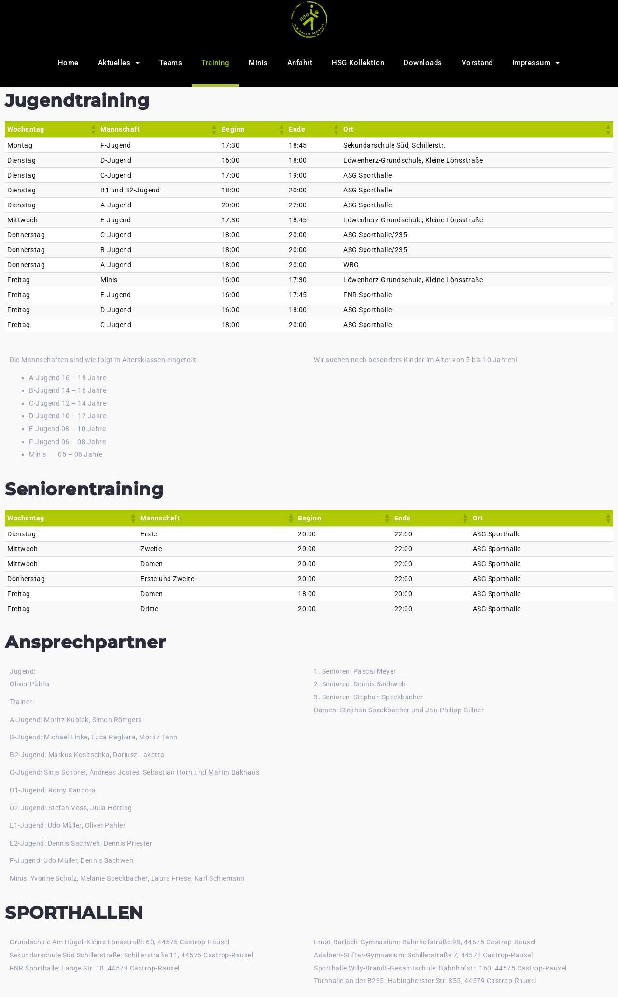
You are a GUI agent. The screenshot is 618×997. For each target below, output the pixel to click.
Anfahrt (300, 62)
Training (215, 62)
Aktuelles (119, 63)
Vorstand (477, 62)
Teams (171, 62)
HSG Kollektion (358, 62)
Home (68, 62)
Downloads (423, 62)
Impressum (536, 63)
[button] (93, 129)
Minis (258, 62)
